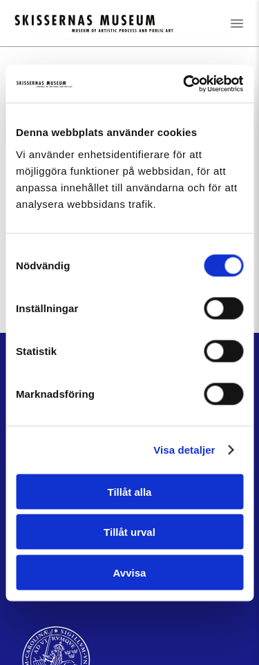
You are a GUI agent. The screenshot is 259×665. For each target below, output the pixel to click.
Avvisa (129, 572)
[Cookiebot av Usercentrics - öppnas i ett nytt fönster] (184, 84)
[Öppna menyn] (237, 23)
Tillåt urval (129, 532)
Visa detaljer (184, 450)
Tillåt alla (130, 491)
